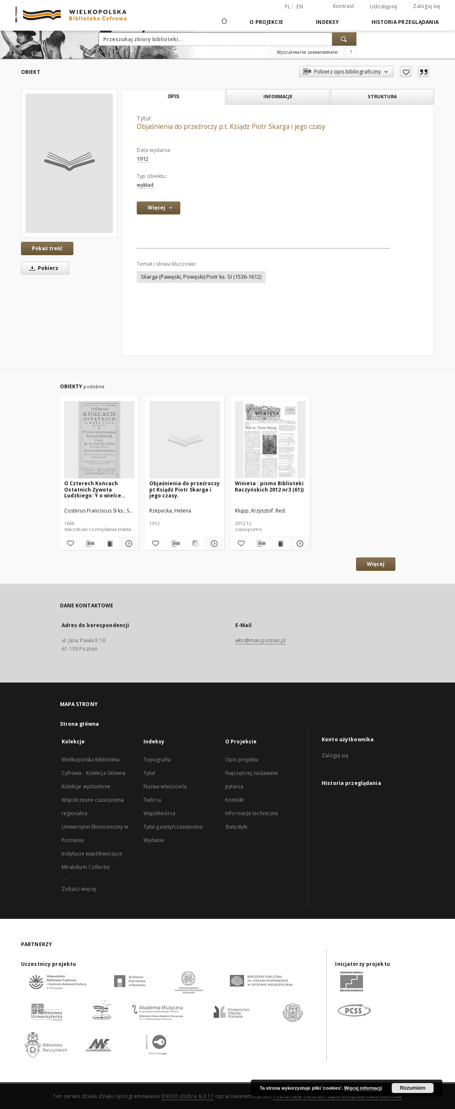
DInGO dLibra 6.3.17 (187, 1096)
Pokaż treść (47, 248)
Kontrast (343, 6)
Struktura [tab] (382, 96)
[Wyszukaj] (344, 39)
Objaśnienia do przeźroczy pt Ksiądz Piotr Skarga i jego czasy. (184, 489)
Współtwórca (159, 813)
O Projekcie (266, 22)
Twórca (152, 799)
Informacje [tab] (277, 96)
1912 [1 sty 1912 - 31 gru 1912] (142, 158)
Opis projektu (242, 759)
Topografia (157, 759)
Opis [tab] (173, 96)
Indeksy (327, 22)
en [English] (299, 6)
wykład (145, 184)
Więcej (376, 564)
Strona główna (79, 723)
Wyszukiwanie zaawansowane (307, 52)
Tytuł (149, 773)
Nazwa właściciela (165, 786)
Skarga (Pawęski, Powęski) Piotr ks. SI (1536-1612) (201, 276)
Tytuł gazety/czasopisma (173, 826)
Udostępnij (384, 6)
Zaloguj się (426, 6)
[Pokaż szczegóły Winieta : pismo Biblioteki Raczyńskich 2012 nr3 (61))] (298, 543)
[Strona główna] (223, 22)
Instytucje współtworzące (92, 853)
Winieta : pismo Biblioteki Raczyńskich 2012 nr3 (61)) (269, 486)
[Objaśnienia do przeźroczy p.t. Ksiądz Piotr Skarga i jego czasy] (69, 163)
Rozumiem (413, 1088)
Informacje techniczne (251, 813)
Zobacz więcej (79, 888)
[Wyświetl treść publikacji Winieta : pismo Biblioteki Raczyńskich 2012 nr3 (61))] (280, 543)
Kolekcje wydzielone (86, 786)
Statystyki (236, 826)
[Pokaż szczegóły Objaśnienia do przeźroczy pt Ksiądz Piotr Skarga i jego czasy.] (213, 543)
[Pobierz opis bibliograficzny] (89, 543)
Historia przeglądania (405, 22)
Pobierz (42, 268)
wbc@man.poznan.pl (260, 640)
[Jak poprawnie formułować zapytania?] (351, 52)
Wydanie (153, 840)
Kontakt (234, 799)
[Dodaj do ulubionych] (405, 71)
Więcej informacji (363, 1088)
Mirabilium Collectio (86, 867)
